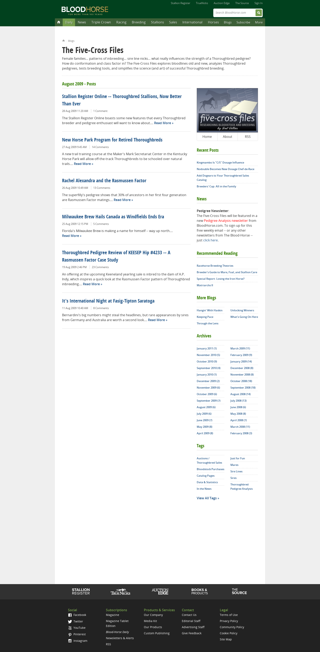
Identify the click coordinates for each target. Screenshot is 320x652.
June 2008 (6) (238, 407)
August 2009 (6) (206, 407)
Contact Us (189, 615)
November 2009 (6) (208, 387)
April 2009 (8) (205, 433)
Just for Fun (237, 458)
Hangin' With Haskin (209, 310)
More (259, 22)
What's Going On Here (244, 317)
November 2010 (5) (208, 355)
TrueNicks (202, 3)
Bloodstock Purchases (210, 469)
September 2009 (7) (208, 400)
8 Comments (101, 308)
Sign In (258, 3)
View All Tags (207, 498)
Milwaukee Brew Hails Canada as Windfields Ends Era (113, 217)
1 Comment (100, 111)
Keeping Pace (205, 317)
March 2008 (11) (240, 427)
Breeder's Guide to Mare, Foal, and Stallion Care (227, 272)
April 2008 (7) (238, 420)
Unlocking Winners (242, 310)
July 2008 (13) (238, 400)
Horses (213, 22)
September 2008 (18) (243, 387)
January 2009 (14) (241, 361)
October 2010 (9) (207, 361)
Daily (69, 22)
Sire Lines (236, 471)
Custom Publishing (157, 633)
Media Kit (150, 621)
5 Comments (101, 224)
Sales (173, 22)
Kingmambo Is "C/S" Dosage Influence (220, 162)
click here (210, 240)
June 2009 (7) (204, 420)
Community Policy (232, 627)
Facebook (77, 615)
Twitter (75, 621)
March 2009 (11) (240, 348)
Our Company (153, 615)
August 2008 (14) (240, 394)
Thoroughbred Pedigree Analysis (241, 487)
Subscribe (243, 22)
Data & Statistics (207, 482)
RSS (248, 136)
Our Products (153, 627)
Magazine (112, 615)
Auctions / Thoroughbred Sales (209, 460)
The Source (242, 3)
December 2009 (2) (208, 381)
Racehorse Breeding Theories (215, 265)
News (82, 22)
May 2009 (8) (204, 427)
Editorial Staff (191, 621)
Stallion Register (180, 3)
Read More (162, 123)
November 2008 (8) (242, 374)
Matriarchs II (205, 285)
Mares (234, 465)
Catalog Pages (205, 475)
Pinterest (77, 634)
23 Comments (100, 267)
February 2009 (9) (241, 355)
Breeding (139, 22)
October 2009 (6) (207, 394)
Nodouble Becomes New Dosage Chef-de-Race (225, 169)
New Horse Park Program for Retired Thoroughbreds (112, 140)
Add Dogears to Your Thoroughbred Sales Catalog (223, 178)
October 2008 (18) (241, 381)
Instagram (77, 641)
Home (63, 40)
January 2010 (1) (207, 374)
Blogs (228, 22)
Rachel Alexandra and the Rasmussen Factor (104, 181)
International (192, 22)
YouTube (77, 628)
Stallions (157, 22)
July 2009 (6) (204, 414)
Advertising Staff (193, 627)
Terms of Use (229, 615)
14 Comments (100, 147)
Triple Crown (101, 22)
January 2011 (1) (207, 348)
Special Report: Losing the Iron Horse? (220, 279)
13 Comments (101, 188)
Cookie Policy (228, 633)
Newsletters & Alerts (120, 638)
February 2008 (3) (241, 433)
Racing (121, 22)
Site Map (226, 639)
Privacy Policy (229, 621)
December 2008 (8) (241, 368)
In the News (204, 489)
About (227, 136)
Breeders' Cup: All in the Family (216, 186)
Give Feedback (191, 633)
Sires (233, 478)
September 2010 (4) (208, 368)
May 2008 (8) (238, 414)
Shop (200, 591)
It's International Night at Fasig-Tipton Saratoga (108, 301)
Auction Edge (222, 3)
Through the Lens (207, 323)
